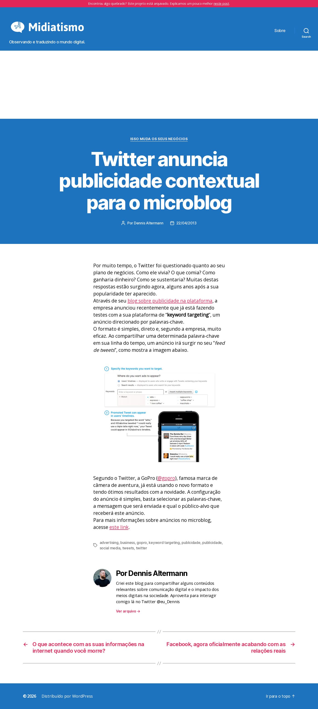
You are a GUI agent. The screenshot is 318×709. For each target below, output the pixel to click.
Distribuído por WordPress (67, 696)
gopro (142, 542)
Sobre (280, 30)
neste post (221, 3)
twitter (141, 548)
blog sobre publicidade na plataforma (170, 300)
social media (110, 548)
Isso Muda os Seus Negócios (159, 139)
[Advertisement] (159, 85)
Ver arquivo (128, 611)
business (127, 542)
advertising (109, 542)
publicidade (212, 542)
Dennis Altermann (148, 223)
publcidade (191, 542)
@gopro (166, 478)
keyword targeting (164, 542)
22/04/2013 (186, 223)
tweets (128, 548)
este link (118, 527)
